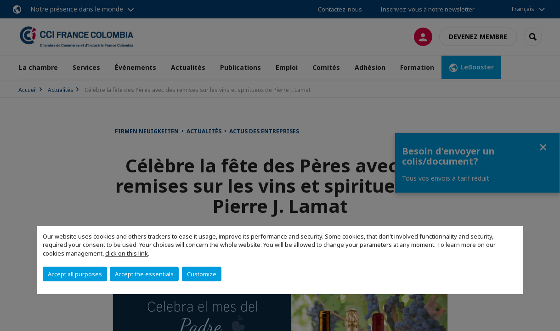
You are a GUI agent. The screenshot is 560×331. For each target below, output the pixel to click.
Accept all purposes (75, 274)
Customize (201, 274)
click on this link (126, 253)
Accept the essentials (144, 274)
